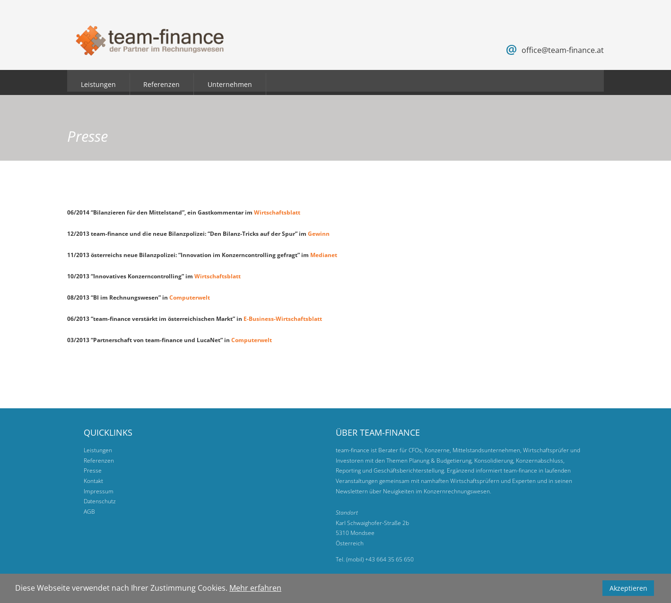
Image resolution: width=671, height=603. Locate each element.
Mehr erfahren (255, 588)
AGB (89, 512)
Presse (93, 470)
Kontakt (93, 481)
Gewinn (319, 234)
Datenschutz (100, 501)
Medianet (324, 255)
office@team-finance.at (563, 50)
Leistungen (98, 84)
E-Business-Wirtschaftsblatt (283, 319)
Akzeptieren (628, 588)
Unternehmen (230, 84)
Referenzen (161, 84)
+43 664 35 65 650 (389, 559)
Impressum (98, 491)
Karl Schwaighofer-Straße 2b (372, 523)
